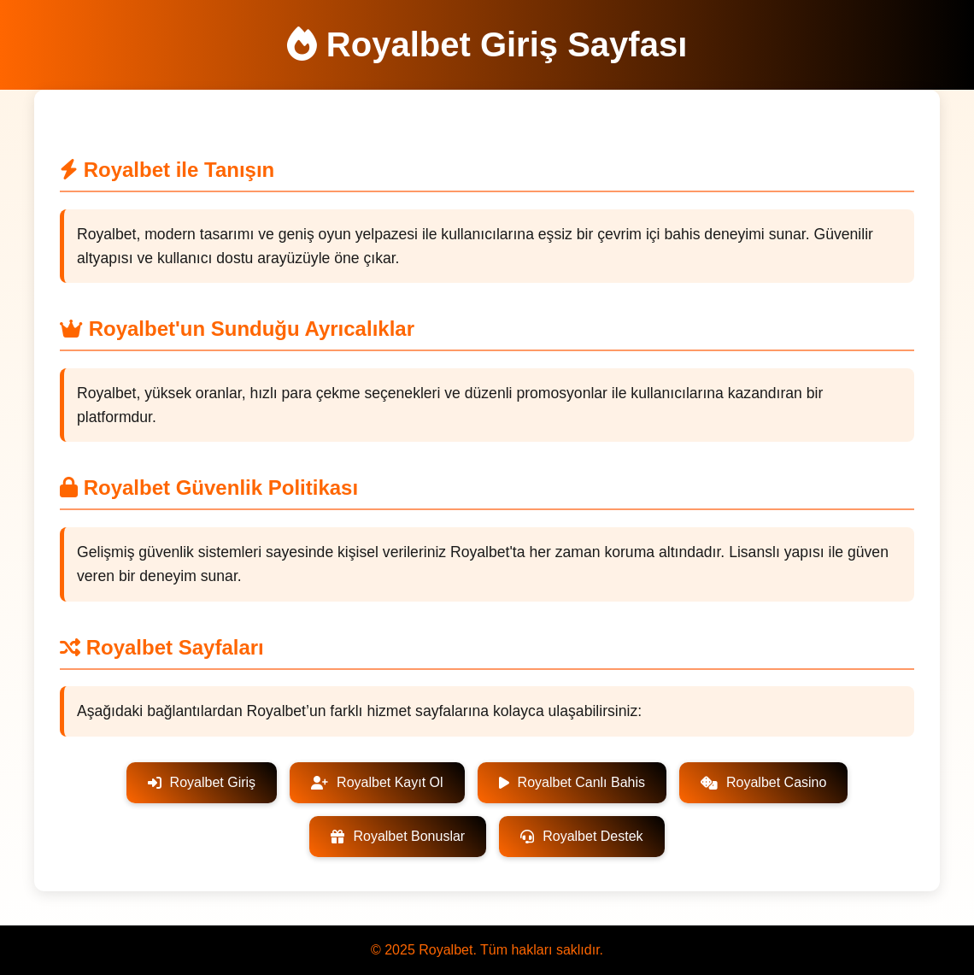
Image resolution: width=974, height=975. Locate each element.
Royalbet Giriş (201, 782)
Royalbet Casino (763, 782)
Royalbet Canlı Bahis (572, 782)
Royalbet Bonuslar (398, 836)
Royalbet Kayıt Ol (377, 782)
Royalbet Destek (581, 836)
